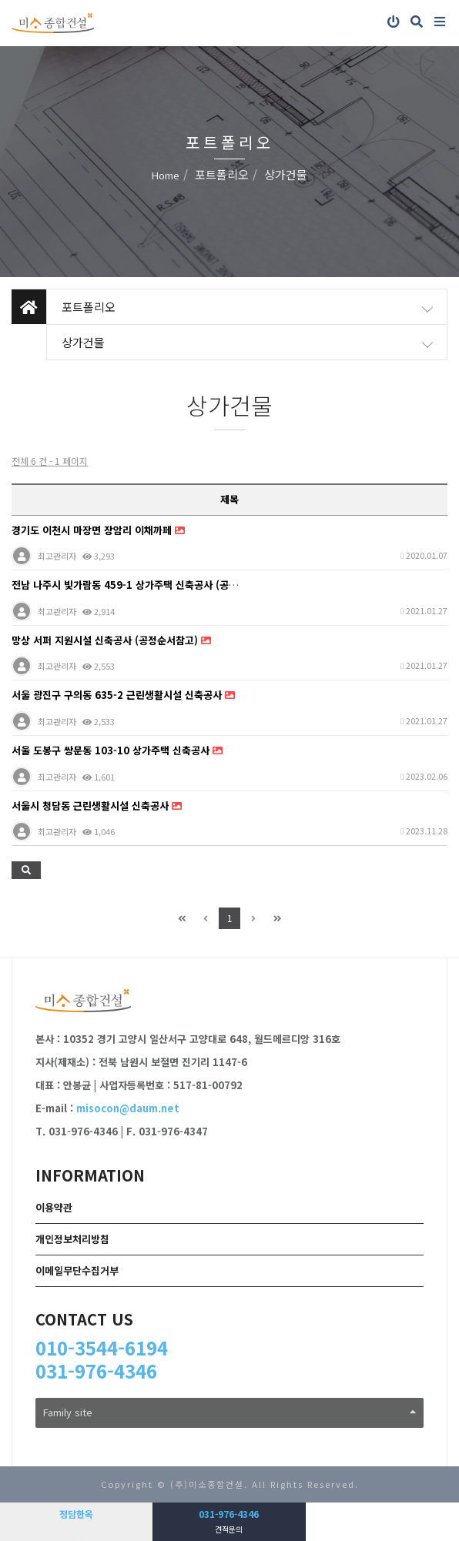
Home (165, 175)
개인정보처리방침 (72, 1239)
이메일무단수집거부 (77, 1270)
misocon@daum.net (127, 1108)
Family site (229, 1412)
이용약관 (53, 1207)
